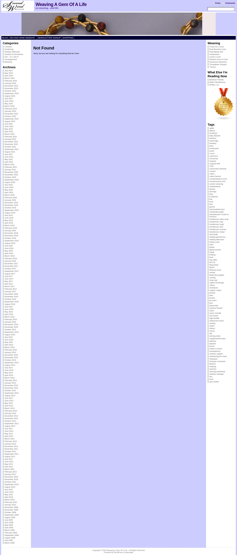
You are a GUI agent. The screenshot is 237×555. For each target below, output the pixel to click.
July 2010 (8, 489)
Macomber (213, 265)
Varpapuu (213, 359)
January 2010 (10, 505)
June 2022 (8, 126)
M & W (212, 262)
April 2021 (8, 162)
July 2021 (8, 154)
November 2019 (11, 205)
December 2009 (11, 507)
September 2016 (11, 302)
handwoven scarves (217, 229)
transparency (214, 351)
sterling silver (215, 336)
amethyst (213, 133)
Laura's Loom (215, 57)
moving (212, 277)
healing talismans (216, 239)
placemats (213, 305)
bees (211, 146)
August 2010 (9, 487)
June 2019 (8, 218)
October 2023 (10, 91)
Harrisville (213, 234)
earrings (212, 191)
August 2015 (9, 335)
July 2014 (8, 368)
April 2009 (8, 527)
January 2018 (10, 261)
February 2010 (10, 502)
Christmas (213, 158)
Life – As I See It (11, 57)
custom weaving (216, 184)
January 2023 (10, 111)
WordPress (118, 552)
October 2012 (10, 421)
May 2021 (8, 159)
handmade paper (216, 212)
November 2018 (11, 235)
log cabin (213, 260)
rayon (211, 310)
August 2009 (9, 517)
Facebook (213, 197)
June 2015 (8, 340)
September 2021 (11, 149)
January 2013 (10, 413)
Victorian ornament (217, 361)
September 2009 (11, 515)
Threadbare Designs (218, 64)
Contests (8, 47)
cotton (212, 174)
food (211, 202)
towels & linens (215, 349)
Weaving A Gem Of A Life (61, 4)
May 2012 (8, 434)
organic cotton (215, 290)
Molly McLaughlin (216, 275)
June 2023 (8, 101)
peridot (212, 293)
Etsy (211, 194)
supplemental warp (217, 338)
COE (211, 166)
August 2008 (9, 538)
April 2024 (8, 76)
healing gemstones (217, 237)
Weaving (8, 62)
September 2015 (11, 332)
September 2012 (11, 423)
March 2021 (9, 164)
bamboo (212, 138)
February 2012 (10, 441)
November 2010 (11, 479)
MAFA (212, 267)
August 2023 (9, 96)
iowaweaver (214, 54)
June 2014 (8, 370)
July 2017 (8, 276)
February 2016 (10, 319)
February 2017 (10, 289)
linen (211, 257)
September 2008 (11, 535)
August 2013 (9, 395)
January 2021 (10, 169)
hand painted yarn (217, 209)
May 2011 (8, 464)
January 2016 (10, 322)
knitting (212, 255)
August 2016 (9, 304)
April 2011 (8, 467)
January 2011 (10, 474)
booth (211, 151)
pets (211, 295)
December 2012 (11, 416)
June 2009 (8, 522)
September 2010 (11, 484)
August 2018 (9, 243)
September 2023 (11, 93)
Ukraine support (216, 354)
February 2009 (10, 533)
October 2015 (10, 329)
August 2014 (9, 365)
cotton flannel (215, 176)
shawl (211, 326)
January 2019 (10, 230)
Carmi (211, 153)
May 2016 (8, 312)
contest (212, 171)
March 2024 (9, 78)
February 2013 (10, 411)
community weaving (217, 169)
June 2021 (8, 157)
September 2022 (11, 119)
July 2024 (8, 70)
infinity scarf (214, 242)
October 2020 (10, 177)
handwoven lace (216, 227)
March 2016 (9, 317)
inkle (211, 244)
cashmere (213, 156)
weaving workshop (217, 371)
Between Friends (216, 80)
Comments (230, 3)
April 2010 (8, 497)
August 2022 (9, 121)
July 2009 (8, 520)
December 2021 (11, 142)
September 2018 (11, 241)
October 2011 (10, 451)
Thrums (212, 67)
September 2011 (11, 454)
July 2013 (8, 398)
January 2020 (10, 200)
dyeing (212, 189)
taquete (212, 343)
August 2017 (9, 274)
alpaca (212, 130)
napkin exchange (216, 283)
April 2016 (8, 314)
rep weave (213, 316)
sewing (212, 323)
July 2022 (8, 124)
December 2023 (11, 86)
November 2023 (11, 88)
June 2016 (8, 309)
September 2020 (11, 180)
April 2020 (8, 192)
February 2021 (10, 167)
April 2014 (8, 375)
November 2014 (11, 357)
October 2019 (10, 208)
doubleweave (215, 186)
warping (212, 366)
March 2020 (9, 195)
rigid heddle (214, 318)
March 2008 (9, 543)
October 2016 (10, 299)
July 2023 (8, 98)
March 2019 (9, 225)
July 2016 (8, 307)
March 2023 (9, 106)
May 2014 (8, 373)
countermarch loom (217, 181)
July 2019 (8, 215)
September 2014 (11, 362)
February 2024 (10, 81)
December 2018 (11, 233)
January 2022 (10, 139)
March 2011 (9, 469)
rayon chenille (215, 313)
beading (212, 143)
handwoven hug (216, 222)
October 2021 (10, 147)
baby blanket (214, 136)
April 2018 (8, 253)
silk (210, 333)
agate (211, 128)
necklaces (213, 288)
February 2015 (10, 350)
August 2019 (9, 213)
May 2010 (8, 494)
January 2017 (10, 291)
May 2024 (8, 73)
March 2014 (9, 378)
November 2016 (11, 296)
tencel (211, 346)
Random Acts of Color (218, 59)
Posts (217, 3)
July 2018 (8, 246)
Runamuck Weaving (217, 62)
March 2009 (9, 530)
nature (212, 285)
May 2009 (8, 525)
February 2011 (10, 472)
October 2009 (10, 512)
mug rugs (213, 280)
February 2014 (10, 380)
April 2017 (8, 284)
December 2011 (11, 446)
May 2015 (8, 342)
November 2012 (11, 418)
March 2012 (9, 439)
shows (212, 331)
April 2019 (8, 223)
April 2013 (8, 406)
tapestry (212, 341)
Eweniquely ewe (216, 52)
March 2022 (9, 134)
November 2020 (11, 175)
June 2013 (8, 401)
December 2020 (11, 172)
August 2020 (9, 182)
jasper (212, 247)
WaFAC (212, 364)
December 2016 (11, 294)
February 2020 (10, 197)
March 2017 (9, 286)
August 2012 (9, 426)
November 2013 (11, 388)
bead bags (213, 141)
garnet (212, 207)
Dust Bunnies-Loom (217, 49)
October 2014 (10, 360)
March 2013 (9, 408)
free (211, 204)
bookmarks (214, 148)
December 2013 (11, 385)
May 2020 (8, 190)
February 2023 (10, 109)
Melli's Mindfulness (217, 82)
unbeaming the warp (218, 356)
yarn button (214, 382)
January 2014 (10, 383)
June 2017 (8, 279)
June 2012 (8, 431)
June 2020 (8, 187)
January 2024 (10, 83)
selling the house (216, 321)
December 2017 (11, 263)
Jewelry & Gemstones (13, 54)
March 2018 (9, 256)
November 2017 (11, 266)
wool (211, 379)
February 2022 (10, 136)
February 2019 (10, 228)
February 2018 (10, 258)
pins (211, 303)
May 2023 (8, 103)
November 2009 (11, 510)
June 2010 (8, 492)
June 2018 (8, 248)
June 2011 (8, 461)
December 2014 (11, 355)
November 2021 (11, 144)
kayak (211, 252)
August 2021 (9, 152)
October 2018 (10, 238)
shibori (212, 328)
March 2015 (9, 347)
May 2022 (8, 129)
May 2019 (8, 220)
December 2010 (11, 477)
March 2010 (9, 500)
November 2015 (11, 327)
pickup (212, 298)
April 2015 (8, 345)
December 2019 (11, 202)
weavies (212, 369)
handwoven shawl (217, 232)
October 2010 (10, 482)
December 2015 (11, 324)
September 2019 (11, 210)
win (210, 376)
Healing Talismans (12, 52)
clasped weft (214, 163)
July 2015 (8, 337)
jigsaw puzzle (215, 250)
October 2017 (10, 268)
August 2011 (9, 456)
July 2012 (8, 428)
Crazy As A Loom (216, 47)
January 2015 (10, 352)
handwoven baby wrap (218, 219)
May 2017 (8, 281)
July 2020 (8, 185)
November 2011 (11, 449)
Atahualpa (129, 552)
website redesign (216, 374)
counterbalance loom (218, 179)
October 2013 (10, 390)
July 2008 (8, 540)
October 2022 (10, 116)
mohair (212, 272)
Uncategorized (10, 59)
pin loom (213, 300)
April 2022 (8, 131)
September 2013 (11, 393)
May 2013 (8, 403)
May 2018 (8, 251)
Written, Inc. (214, 85)
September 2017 (11, 271)
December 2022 (11, 114)
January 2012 (10, 444)
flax (210, 199)
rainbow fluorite (215, 308)
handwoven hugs (216, 224)
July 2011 (8, 459)
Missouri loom (215, 270)
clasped (212, 161)
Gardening (8, 49)
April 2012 (8, 436)
